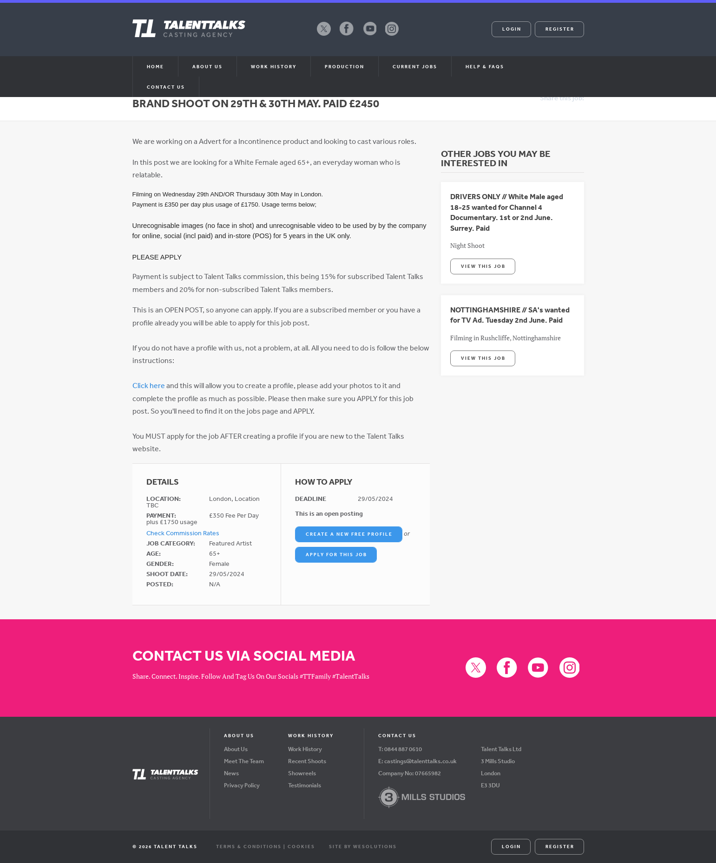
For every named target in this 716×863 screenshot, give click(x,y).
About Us (236, 749)
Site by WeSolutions (363, 846)
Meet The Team (244, 761)
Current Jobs (415, 66)
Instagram (392, 35)
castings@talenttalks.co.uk (420, 761)
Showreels (302, 773)
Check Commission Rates (182, 533)
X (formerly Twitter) (324, 35)
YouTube (369, 35)
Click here (148, 385)
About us (207, 66)
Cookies (301, 846)
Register (559, 29)
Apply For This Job (336, 554)
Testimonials (304, 785)
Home (155, 66)
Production (344, 66)
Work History (273, 66)
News (231, 773)
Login (511, 29)
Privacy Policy (242, 785)
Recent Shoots (307, 761)
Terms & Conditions (249, 846)
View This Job (483, 266)
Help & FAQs (485, 66)
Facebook (347, 35)
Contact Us (166, 87)
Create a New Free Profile (349, 534)
